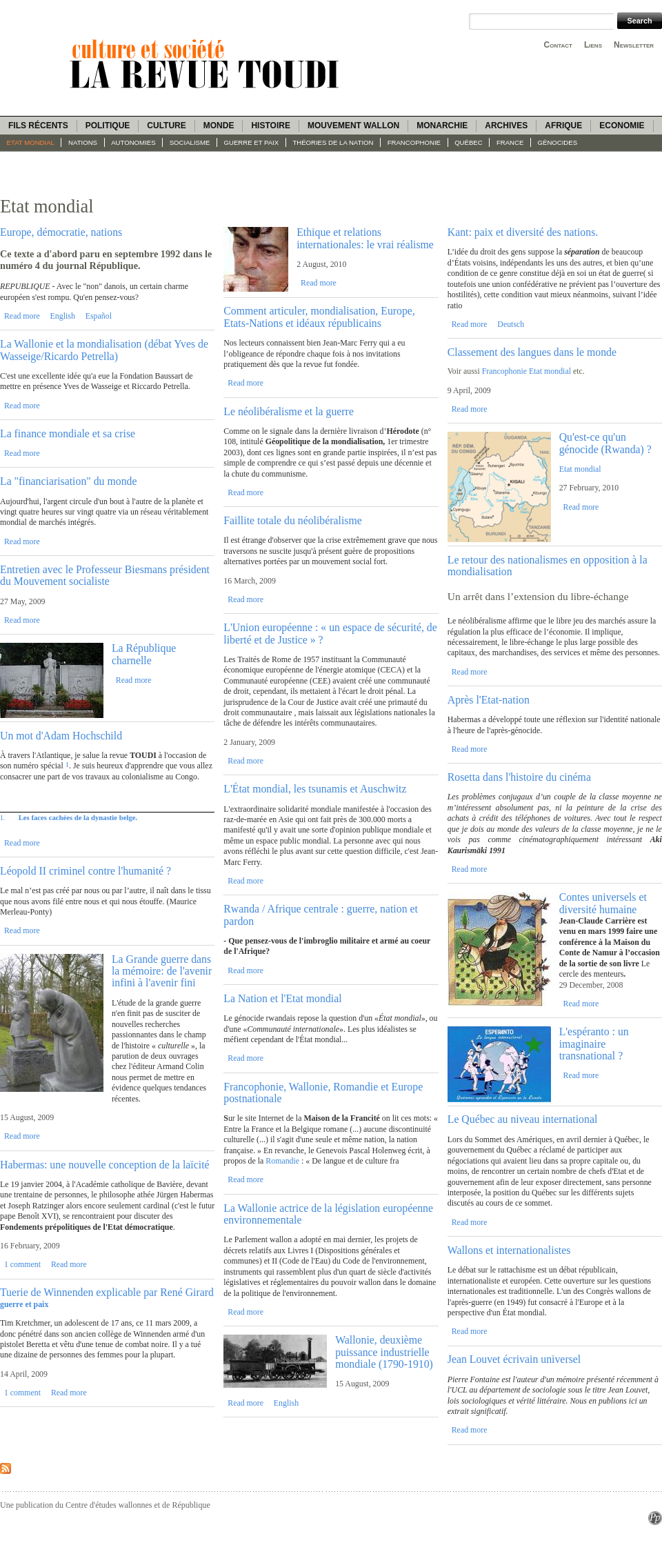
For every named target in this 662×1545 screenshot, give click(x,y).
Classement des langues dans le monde (532, 352)
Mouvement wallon (353, 125)
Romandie (283, 1161)
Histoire (270, 125)
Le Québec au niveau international (523, 1119)
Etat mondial (30, 142)
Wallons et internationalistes (509, 1250)
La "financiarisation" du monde (68, 481)
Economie (621, 125)
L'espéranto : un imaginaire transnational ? (594, 1043)
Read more (22, 316)
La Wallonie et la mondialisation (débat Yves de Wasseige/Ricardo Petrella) (104, 349)
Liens (593, 45)
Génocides (558, 142)
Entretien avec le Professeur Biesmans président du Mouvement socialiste (105, 575)
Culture (166, 125)
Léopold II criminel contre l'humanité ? (85, 871)
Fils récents (38, 125)
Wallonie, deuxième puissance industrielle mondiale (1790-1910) (384, 1352)
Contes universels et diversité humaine (603, 903)
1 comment (22, 1264)
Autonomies (133, 142)
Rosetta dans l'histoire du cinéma (519, 777)
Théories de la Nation (332, 142)
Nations (82, 142)
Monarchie (442, 125)
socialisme (190, 142)
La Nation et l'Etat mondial (282, 998)
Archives (506, 125)
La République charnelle (144, 654)
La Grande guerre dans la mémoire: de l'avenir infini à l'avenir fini (162, 971)
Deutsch (510, 324)
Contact (558, 45)
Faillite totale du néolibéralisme (292, 520)
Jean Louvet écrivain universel (514, 1359)
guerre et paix (251, 142)
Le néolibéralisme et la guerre (288, 411)
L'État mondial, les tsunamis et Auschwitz (314, 789)
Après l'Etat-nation (489, 700)
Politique (108, 125)
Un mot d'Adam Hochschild (61, 735)
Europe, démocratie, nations (61, 232)
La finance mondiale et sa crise (67, 433)
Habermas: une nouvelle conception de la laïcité (105, 1164)
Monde (218, 125)
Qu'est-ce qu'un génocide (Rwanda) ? (605, 443)
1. (2, 817)
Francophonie (414, 142)
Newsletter (634, 45)
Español (99, 316)
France (509, 142)
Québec (468, 142)
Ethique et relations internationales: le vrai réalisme (365, 238)
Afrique (563, 125)
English (62, 316)
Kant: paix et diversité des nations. (523, 232)
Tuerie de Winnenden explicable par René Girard (107, 1292)
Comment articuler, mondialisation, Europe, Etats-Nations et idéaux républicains (319, 316)
